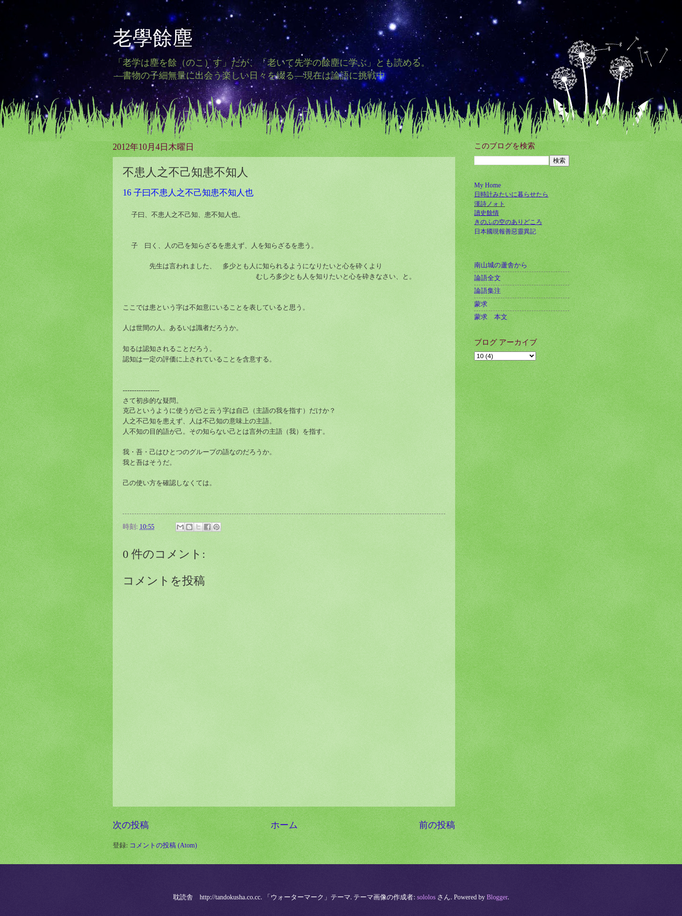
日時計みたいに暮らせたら (511, 194)
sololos (426, 897)
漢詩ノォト (489, 203)
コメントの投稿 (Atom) (163, 845)
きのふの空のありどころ (508, 221)
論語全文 (487, 278)
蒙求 (480, 304)
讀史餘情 (486, 212)
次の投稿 (131, 825)
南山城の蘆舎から (500, 265)
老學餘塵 (163, 38)
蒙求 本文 (490, 317)
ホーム (284, 825)
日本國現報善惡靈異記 (505, 231)
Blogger (497, 897)
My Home (487, 185)
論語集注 (487, 290)
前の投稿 (437, 825)
